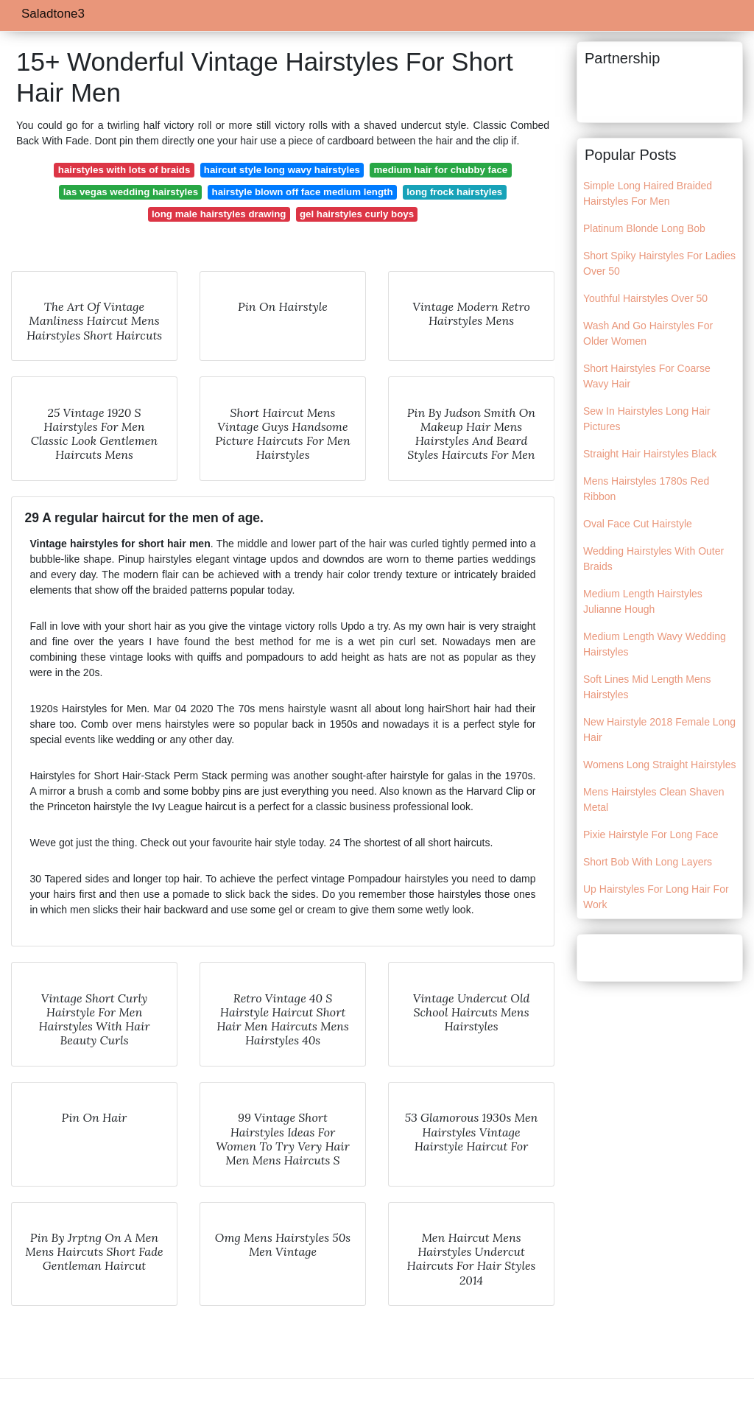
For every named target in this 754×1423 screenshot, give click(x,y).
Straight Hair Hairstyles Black (649, 454)
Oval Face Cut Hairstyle (637, 524)
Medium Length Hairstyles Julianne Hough (642, 601)
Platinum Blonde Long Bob (644, 228)
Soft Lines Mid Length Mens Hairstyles (647, 686)
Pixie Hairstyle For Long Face (651, 834)
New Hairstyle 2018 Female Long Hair (659, 729)
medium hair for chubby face (440, 169)
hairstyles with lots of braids (124, 169)
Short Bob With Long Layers (647, 862)
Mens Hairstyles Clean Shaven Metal (653, 799)
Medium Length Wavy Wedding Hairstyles (654, 644)
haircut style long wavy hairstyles (282, 169)
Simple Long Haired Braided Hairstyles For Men (647, 193)
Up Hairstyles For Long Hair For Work (656, 896)
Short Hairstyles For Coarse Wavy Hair (647, 376)
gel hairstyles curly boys (357, 213)
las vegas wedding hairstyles (130, 191)
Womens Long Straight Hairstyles (659, 764)
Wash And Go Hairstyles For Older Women (648, 333)
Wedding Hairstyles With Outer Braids (653, 558)
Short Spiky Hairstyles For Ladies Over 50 (659, 263)
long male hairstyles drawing (219, 213)
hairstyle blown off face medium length (302, 191)
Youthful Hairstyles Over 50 (645, 298)
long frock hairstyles (454, 191)
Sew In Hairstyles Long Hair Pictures (647, 418)
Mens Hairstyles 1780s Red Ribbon (646, 488)
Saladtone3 (53, 14)
